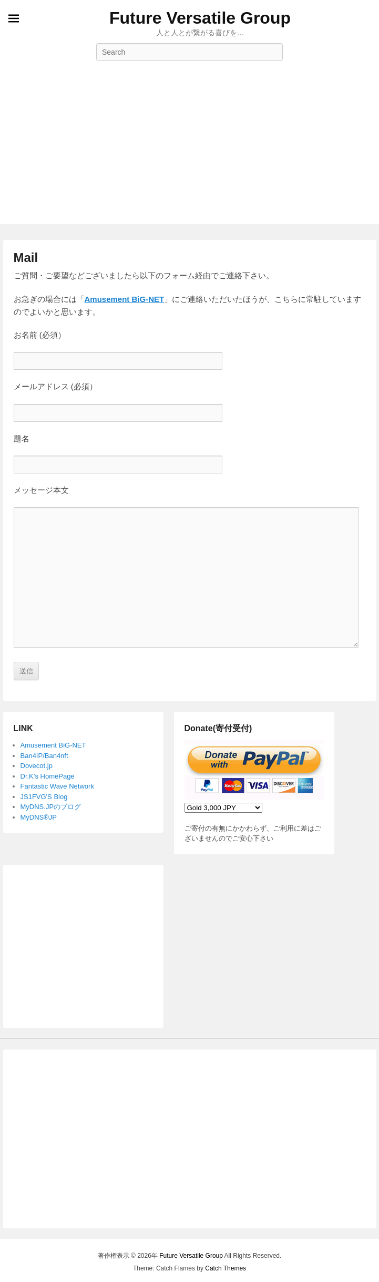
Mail (26, 257)
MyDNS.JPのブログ (51, 807)
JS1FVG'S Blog (44, 797)
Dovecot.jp (37, 766)
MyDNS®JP (39, 817)
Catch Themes (225, 1268)
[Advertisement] (189, 150)
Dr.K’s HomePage (48, 776)
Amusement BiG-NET (125, 299)
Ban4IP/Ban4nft (44, 756)
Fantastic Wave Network (57, 786)
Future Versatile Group (200, 17)
